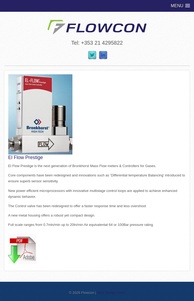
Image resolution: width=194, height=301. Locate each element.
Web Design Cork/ (111, 293)
